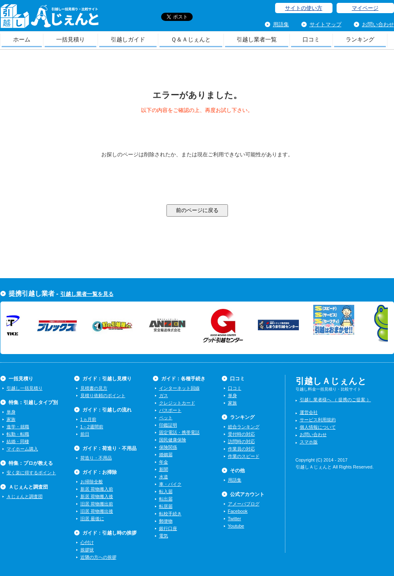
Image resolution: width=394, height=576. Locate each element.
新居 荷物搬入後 (96, 496)
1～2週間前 (91, 426)
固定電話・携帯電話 (179, 432)
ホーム (21, 39)
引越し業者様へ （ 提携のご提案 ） (335, 399)
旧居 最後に (92, 518)
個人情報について (318, 427)
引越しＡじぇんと (49, 18)
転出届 (166, 498)
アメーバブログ (244, 503)
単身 (11, 411)
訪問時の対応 (241, 441)
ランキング (360, 39)
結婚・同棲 (18, 441)
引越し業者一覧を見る (87, 294)
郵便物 (166, 521)
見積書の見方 (93, 388)
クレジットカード (177, 402)
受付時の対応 (241, 434)
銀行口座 (168, 528)
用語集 (281, 24)
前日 (84, 434)
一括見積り (70, 39)
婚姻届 (166, 454)
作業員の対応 (241, 448)
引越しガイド (128, 39)
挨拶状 (87, 549)
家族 (11, 419)
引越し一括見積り (25, 388)
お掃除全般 (91, 481)
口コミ (311, 39)
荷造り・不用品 (96, 457)
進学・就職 (18, 426)
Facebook (238, 511)
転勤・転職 (18, 434)
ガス (163, 395)
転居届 (166, 506)
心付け (87, 542)
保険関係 (168, 447)
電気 (163, 535)
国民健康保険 (172, 439)
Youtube (236, 525)
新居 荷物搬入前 (96, 489)
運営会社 (309, 412)
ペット (166, 417)
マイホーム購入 (22, 448)
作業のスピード (244, 456)
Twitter (234, 518)
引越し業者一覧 (257, 39)
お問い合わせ (378, 24)
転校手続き (170, 513)
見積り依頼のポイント (102, 395)
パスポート (170, 410)
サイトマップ (326, 24)
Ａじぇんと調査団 (25, 496)
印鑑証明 (168, 425)
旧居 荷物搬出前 (96, 503)
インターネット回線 (179, 388)
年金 (163, 461)
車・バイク (170, 484)
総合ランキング (244, 426)
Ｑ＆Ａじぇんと (191, 39)
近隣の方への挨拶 (98, 557)
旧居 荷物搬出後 (96, 511)
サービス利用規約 (318, 419)
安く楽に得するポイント (31, 472)
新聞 (163, 469)
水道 (163, 476)
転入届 (166, 491)
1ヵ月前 (88, 419)
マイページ (365, 8)
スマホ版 (309, 441)
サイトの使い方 (303, 8)
